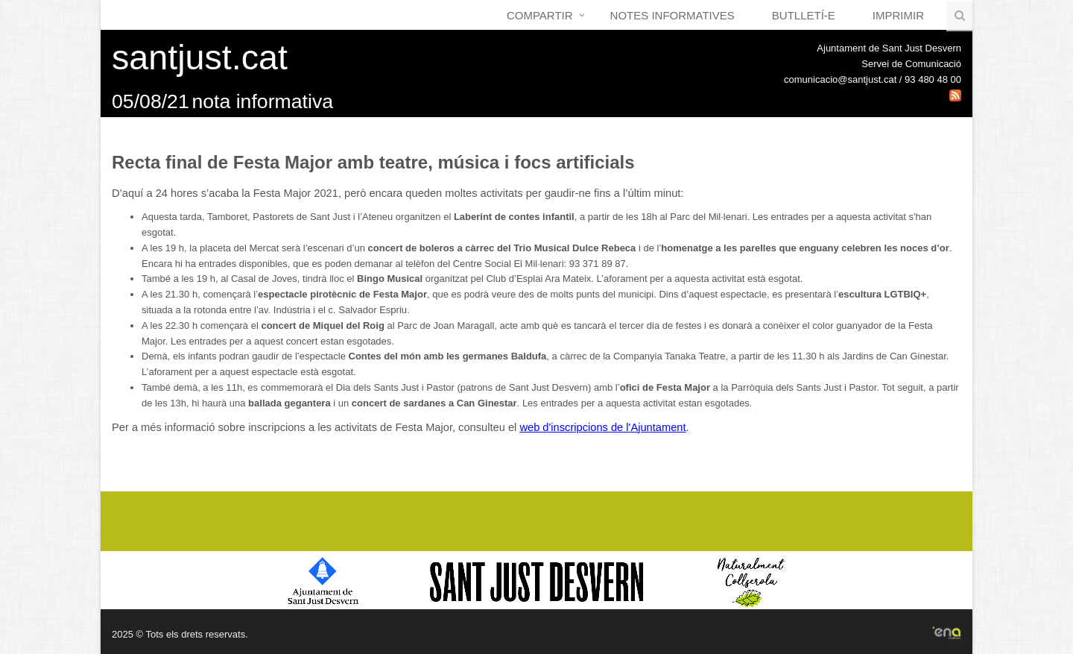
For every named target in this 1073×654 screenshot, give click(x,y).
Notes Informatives (672, 15)
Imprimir (898, 15)
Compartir (540, 15)
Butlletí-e (803, 15)
